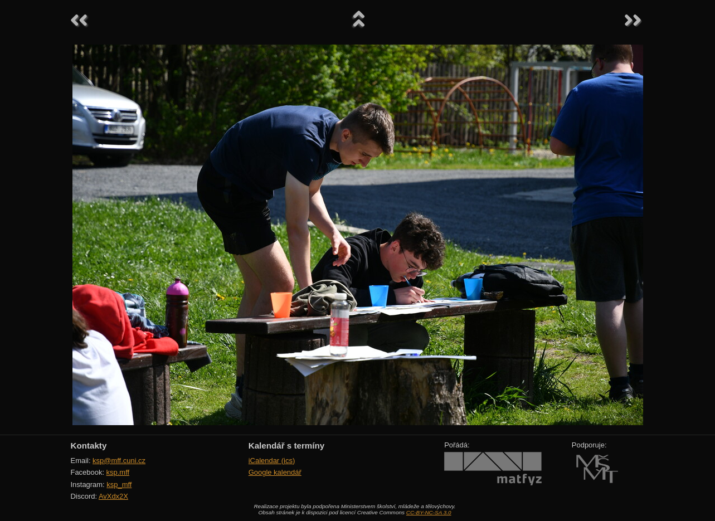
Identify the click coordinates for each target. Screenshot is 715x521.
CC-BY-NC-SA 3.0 (428, 512)
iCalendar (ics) (272, 460)
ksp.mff (118, 472)
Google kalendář (275, 472)
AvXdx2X (113, 496)
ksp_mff (119, 484)
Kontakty (89, 445)
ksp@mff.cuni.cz (119, 460)
